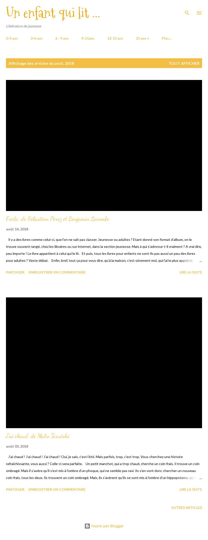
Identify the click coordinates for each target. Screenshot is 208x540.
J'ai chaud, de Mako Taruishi (37, 436)
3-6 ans (37, 38)
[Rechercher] (187, 9)
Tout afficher (184, 63)
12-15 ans (115, 38)
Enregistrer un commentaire (57, 272)
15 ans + (142, 38)
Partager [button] (15, 272)
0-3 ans (12, 38)
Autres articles (186, 507)
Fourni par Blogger (104, 526)
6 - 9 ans (62, 38)
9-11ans (88, 38)
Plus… (167, 38)
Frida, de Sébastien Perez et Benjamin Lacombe (57, 218)
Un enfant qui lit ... (53, 12)
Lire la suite (190, 272)
